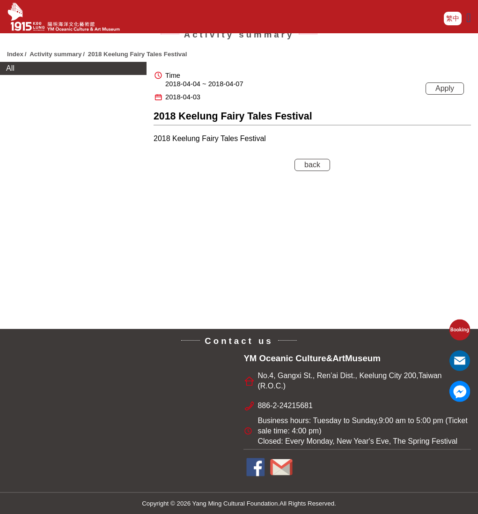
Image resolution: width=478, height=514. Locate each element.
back (312, 165)
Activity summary (55, 54)
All (10, 68)
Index (15, 54)
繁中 (452, 18)
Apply (444, 88)
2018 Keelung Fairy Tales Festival (138, 54)
